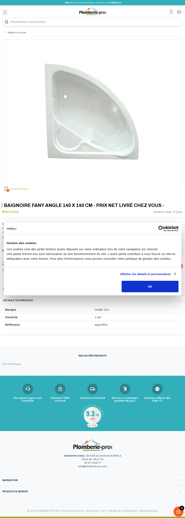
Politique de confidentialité (122, 510)
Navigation (10, 480)
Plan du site (92, 510)
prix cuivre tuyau (11, 364)
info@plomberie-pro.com (92, 466)
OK (150, 286)
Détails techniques (18, 300)
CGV (103, 510)
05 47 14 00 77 (93, 462)
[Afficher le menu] (5, 12)
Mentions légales (148, 510)
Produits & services (15, 491)
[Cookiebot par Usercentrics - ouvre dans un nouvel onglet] (161, 228)
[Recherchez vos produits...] (92, 22)
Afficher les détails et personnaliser (145, 274)
